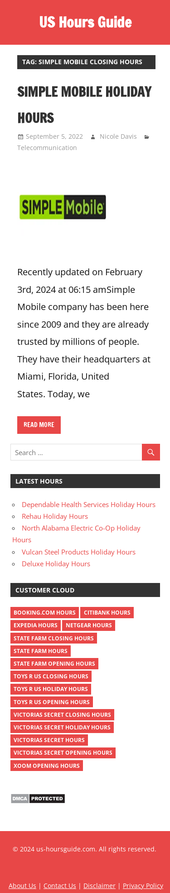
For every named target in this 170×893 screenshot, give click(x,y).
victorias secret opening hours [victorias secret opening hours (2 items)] (63, 753)
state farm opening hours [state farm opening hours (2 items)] (54, 663)
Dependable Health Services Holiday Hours (88, 504)
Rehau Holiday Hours (55, 516)
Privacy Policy (143, 885)
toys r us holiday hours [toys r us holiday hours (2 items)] (51, 689)
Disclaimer (99, 885)
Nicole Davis (118, 136)
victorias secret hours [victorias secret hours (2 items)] (49, 740)
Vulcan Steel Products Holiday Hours (79, 551)
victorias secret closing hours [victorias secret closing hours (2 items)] (62, 715)
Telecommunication (47, 147)
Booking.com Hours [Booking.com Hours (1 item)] (45, 612)
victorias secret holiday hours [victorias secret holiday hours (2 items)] (62, 727)
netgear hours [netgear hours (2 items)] (89, 625)
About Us (22, 885)
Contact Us (60, 885)
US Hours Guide (85, 22)
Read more (39, 424)
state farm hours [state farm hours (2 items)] (41, 651)
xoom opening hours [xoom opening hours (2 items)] (47, 766)
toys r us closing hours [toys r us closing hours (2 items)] (51, 676)
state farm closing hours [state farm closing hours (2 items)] (54, 638)
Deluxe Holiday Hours (56, 563)
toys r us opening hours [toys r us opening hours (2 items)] (52, 702)
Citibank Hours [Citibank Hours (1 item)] (107, 612)
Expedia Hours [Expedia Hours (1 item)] (36, 625)
